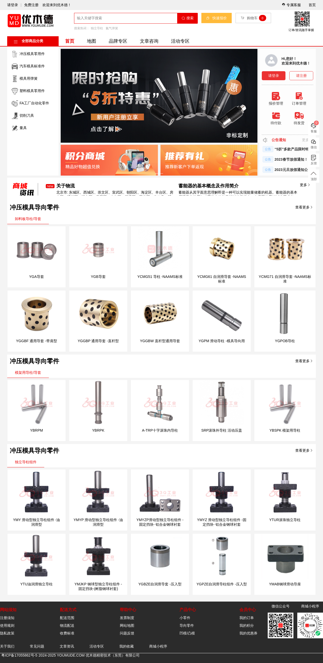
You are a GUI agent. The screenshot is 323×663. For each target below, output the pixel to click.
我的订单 (246, 618)
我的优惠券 (248, 633)
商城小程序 (158, 646)
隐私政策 (7, 633)
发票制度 (127, 618)
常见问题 (37, 646)
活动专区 (180, 41)
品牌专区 (118, 41)
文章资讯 (67, 646)
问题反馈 (127, 633)
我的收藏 (126, 646)
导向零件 (187, 625)
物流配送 (67, 625)
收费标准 (67, 633)
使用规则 (7, 625)
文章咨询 (149, 41)
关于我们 (7, 646)
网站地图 (127, 625)
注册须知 (7, 618)
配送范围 (67, 618)
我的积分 (246, 625)
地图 (91, 41)
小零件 (185, 618)
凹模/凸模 (187, 633)
